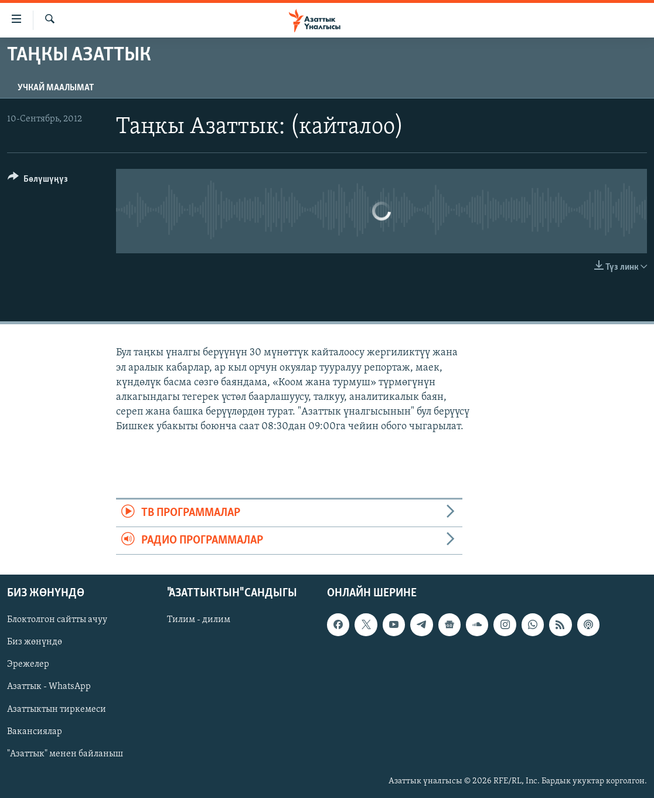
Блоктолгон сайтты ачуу (57, 620)
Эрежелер (28, 665)
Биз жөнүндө (34, 642)
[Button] (38, 181)
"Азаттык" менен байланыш (65, 754)
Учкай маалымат (56, 88)
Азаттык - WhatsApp (49, 687)
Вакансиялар (34, 731)
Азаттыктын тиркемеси (56, 709)
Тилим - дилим (198, 620)
